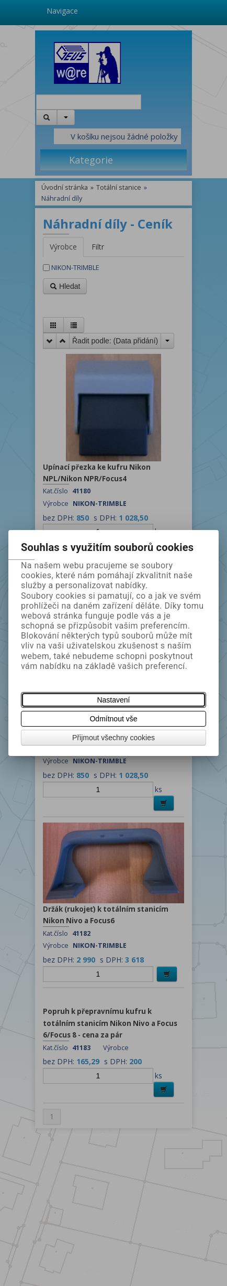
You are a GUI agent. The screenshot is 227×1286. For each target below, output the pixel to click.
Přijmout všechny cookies (113, 737)
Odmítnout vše (113, 719)
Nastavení (113, 700)
